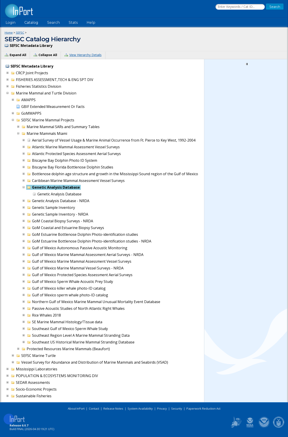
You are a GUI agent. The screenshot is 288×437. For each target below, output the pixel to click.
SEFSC (20, 33)
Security (176, 408)
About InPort (76, 408)
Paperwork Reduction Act (203, 408)
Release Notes (113, 408)
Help (91, 22)
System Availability (140, 408)
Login (10, 22)
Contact (94, 408)
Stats (73, 22)
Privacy (162, 408)
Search (53, 22)
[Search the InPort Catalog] (240, 7)
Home (9, 33)
